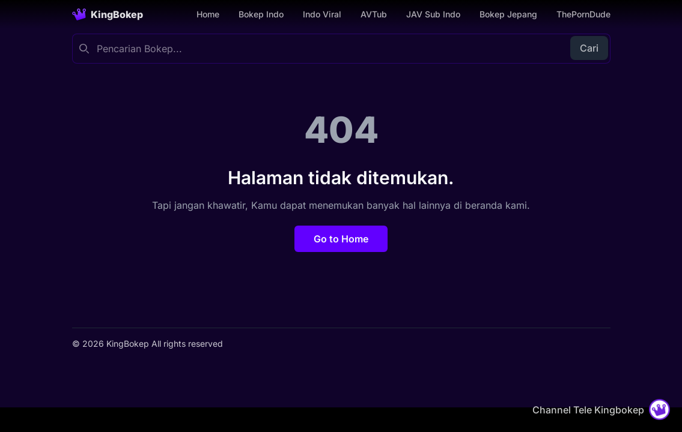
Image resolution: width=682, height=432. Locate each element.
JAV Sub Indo (433, 14)
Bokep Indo (261, 14)
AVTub (374, 14)
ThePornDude (583, 14)
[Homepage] (107, 14)
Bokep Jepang (508, 14)
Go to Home (341, 239)
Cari (589, 48)
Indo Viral (322, 14)
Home (207, 14)
